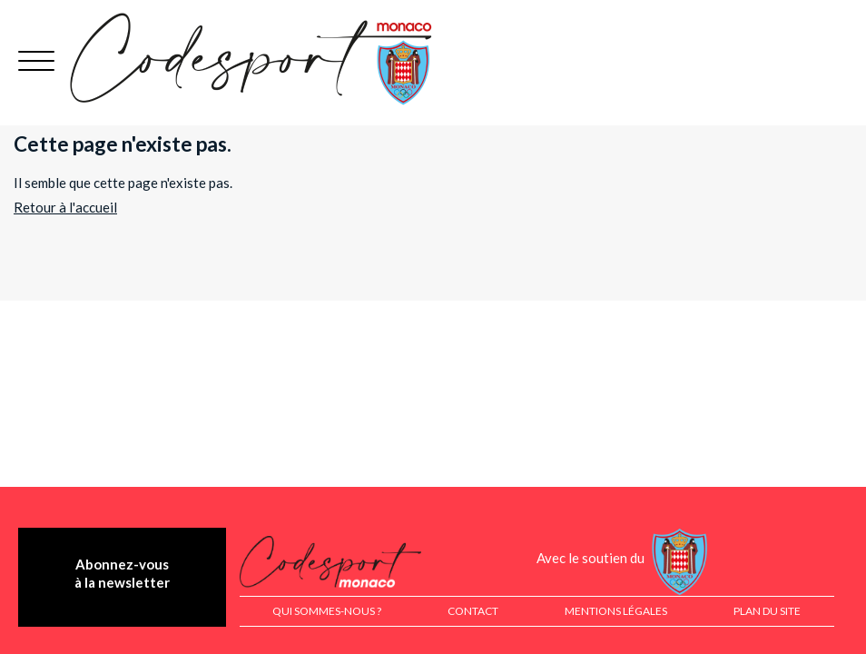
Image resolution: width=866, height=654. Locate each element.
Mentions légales (616, 611)
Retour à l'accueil (65, 207)
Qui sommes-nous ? (326, 611)
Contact (473, 611)
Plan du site (767, 611)
